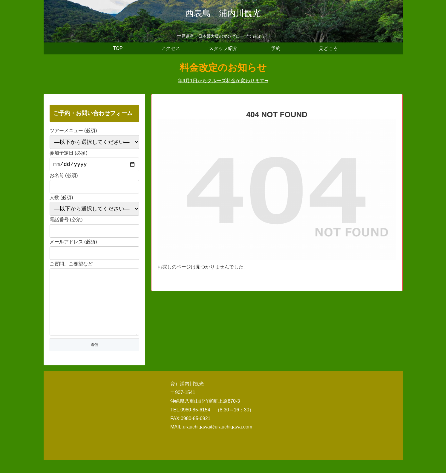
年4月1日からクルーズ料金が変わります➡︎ (223, 80)
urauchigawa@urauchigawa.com (217, 440)
